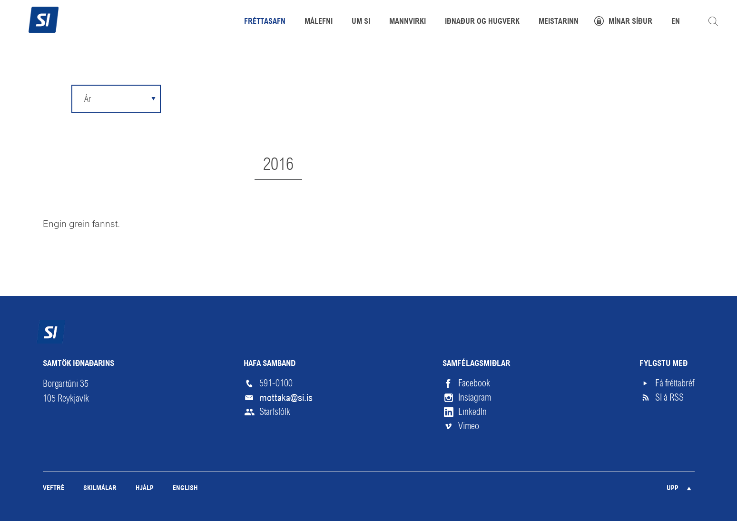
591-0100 (276, 383)
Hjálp (145, 488)
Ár (87, 99)
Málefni (319, 22)
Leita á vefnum (713, 21)
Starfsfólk (274, 411)
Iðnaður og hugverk (482, 22)
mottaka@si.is (286, 397)
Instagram (474, 397)
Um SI (361, 22)
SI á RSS (669, 397)
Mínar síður (630, 22)
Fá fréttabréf (674, 383)
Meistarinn (559, 22)
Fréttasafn (264, 22)
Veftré (53, 488)
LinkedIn (472, 411)
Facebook (474, 383)
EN (675, 22)
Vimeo (468, 426)
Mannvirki (407, 22)
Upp (672, 488)
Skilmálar (100, 488)
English (185, 488)
